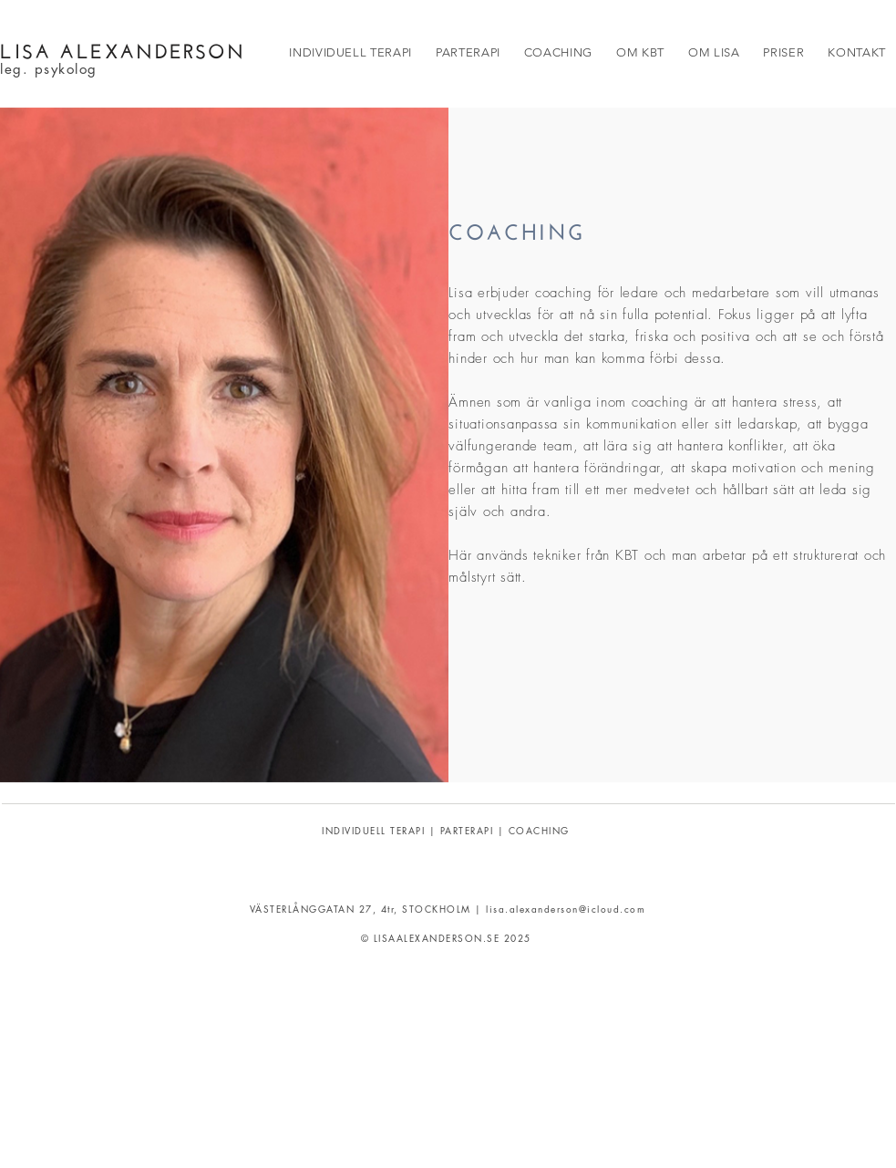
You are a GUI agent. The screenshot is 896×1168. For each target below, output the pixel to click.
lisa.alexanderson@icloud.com (565, 908)
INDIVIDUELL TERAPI (373, 830)
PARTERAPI (467, 830)
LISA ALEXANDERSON (122, 48)
